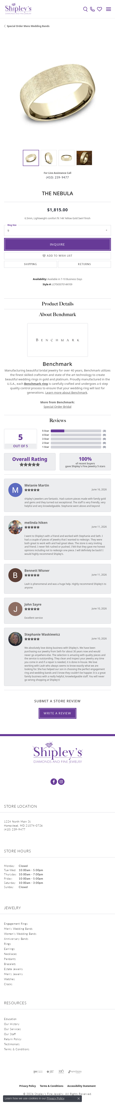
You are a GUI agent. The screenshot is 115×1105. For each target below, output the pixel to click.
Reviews (57, 420)
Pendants (10, 959)
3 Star (45, 439)
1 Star (45, 447)
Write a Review (57, 713)
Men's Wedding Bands (18, 929)
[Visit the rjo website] (61, 1072)
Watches (9, 979)
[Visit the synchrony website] (75, 1072)
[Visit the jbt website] (50, 1072)
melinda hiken (35, 522)
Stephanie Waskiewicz (42, 634)
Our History (12, 1024)
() (104, 431)
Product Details (57, 304)
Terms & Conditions (16, 1049)
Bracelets (10, 964)
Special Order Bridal (57, 407)
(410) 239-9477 (57, 177)
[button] (85, 9)
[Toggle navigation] (108, 9)
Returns (84, 264)
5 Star (45, 431)
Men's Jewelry (13, 974)
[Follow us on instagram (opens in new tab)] (61, 781)
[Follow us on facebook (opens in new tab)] (54, 781)
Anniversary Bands (16, 939)
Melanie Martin (36, 485)
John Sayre (32, 604)
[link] (92, 9)
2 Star (45, 443)
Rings (7, 944)
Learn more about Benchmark (66, 392)
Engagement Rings (16, 924)
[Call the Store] (14, 829)
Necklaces (10, 954)
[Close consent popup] (78, 1098)
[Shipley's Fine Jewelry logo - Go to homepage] (18, 9)
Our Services (12, 1029)
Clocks (8, 984)
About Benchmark (57, 314)
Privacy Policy (27, 1086)
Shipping (30, 264)
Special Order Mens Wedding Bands (28, 26)
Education (10, 1019)
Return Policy (12, 1039)
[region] (57, 92)
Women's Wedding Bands (20, 934)
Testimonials (12, 1044)
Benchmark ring (36, 384)
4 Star (45, 435)
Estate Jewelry (13, 969)
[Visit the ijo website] (37, 1072)
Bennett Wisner (37, 570)
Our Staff (10, 1034)
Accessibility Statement (81, 1086)
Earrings (9, 949)
